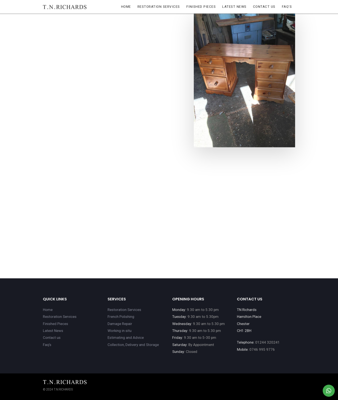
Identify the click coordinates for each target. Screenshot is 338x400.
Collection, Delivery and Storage (133, 345)
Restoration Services (60, 316)
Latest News (53, 330)
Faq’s (47, 345)
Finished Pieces (55, 324)
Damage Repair (120, 324)
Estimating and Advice (126, 337)
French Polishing (121, 316)
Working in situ (119, 330)
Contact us (52, 337)
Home (48, 310)
